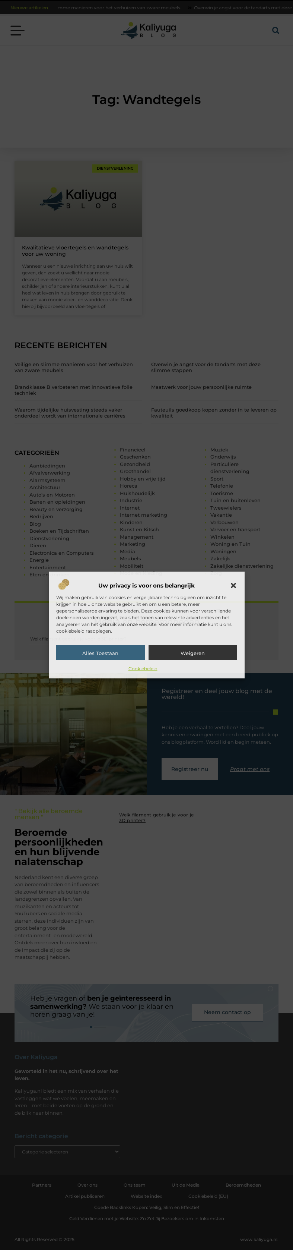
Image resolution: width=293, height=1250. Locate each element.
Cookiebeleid (142, 668)
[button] (233, 585)
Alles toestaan (100, 653)
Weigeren (193, 653)
